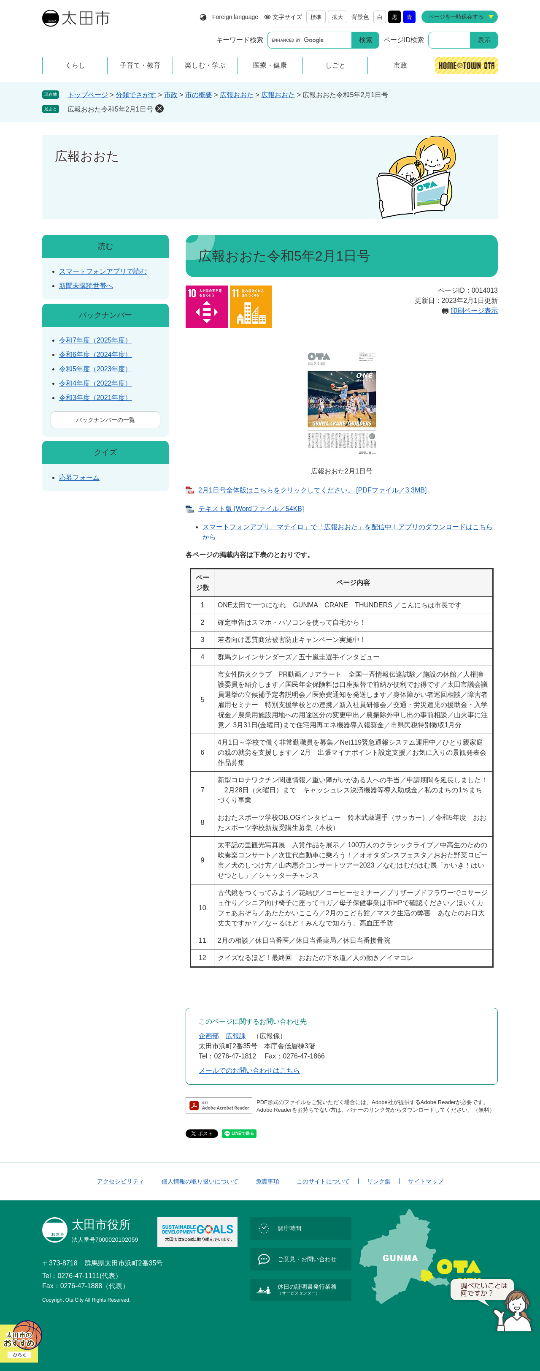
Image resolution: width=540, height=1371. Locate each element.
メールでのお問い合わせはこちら (249, 1070)
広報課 (236, 1035)
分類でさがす (136, 94)
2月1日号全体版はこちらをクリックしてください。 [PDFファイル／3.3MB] (312, 490)
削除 (159, 108)
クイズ (105, 452)
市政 (171, 94)
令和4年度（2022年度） (95, 383)
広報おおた (237, 94)
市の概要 (198, 94)
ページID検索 (403, 40)
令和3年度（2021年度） (95, 397)
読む (105, 246)
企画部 (209, 1035)
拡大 (337, 17)
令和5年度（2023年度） (95, 369)
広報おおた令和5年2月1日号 (110, 109)
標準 (315, 17)
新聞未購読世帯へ (86, 285)
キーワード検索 (239, 40)
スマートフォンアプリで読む (103, 271)
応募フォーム (79, 477)
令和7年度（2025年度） (95, 340)
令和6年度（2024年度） (95, 354)
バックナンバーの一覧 (105, 419)
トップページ (88, 94)
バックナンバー (105, 315)
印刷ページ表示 (474, 310)
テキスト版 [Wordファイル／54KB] (251, 508)
